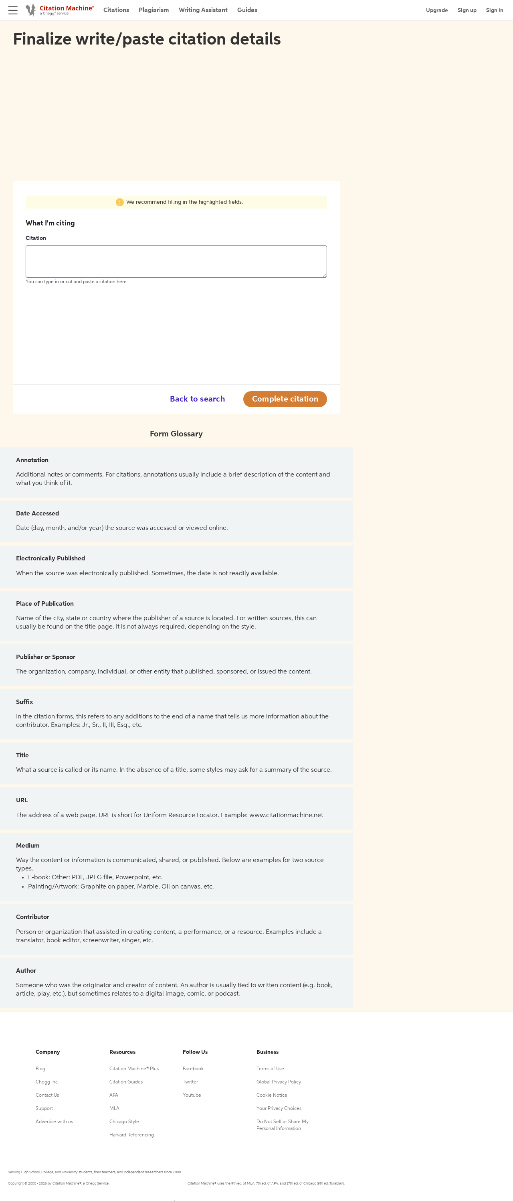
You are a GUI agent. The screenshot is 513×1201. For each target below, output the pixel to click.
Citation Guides (126, 1082)
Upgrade (437, 10)
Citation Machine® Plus (134, 1069)
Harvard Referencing (131, 1135)
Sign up (467, 10)
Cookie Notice (271, 1095)
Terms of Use (270, 1069)
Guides (247, 10)
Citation (36, 238)
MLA (114, 1108)
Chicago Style (124, 1122)
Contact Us (47, 1095)
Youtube (192, 1095)
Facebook (193, 1069)
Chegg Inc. (47, 1082)
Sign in (494, 10)
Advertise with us (54, 1122)
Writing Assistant (203, 10)
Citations (116, 10)
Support (44, 1108)
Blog (40, 1069)
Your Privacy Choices (278, 1108)
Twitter (190, 1082)
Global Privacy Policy (278, 1082)
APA (113, 1095)
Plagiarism (154, 10)
